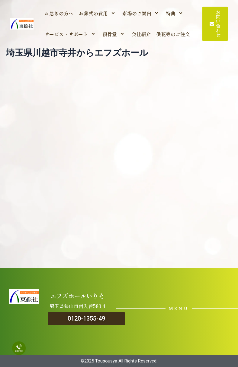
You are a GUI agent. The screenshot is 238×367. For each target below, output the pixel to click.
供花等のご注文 (173, 34)
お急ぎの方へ (58, 13)
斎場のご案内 (141, 13)
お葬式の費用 (98, 13)
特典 (175, 13)
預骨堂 (114, 34)
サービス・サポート (70, 34)
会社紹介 (141, 34)
